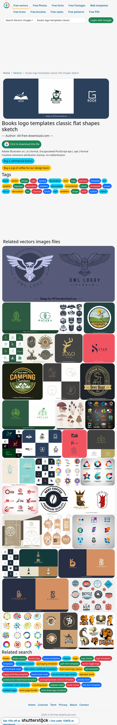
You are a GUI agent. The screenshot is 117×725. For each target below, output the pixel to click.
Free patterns (76, 12)
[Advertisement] (58, 48)
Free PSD (94, 12)
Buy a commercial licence (18, 161)
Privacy (63, 704)
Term (53, 704)
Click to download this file (21, 144)
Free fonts (58, 5)
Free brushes (38, 12)
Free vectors (20, 5)
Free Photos (40, 5)
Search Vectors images (18, 20)
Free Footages (77, 5)
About (73, 704)
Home (6, 73)
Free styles (57, 12)
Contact (84, 704)
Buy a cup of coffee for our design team (26, 168)
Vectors (17, 73)
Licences (43, 704)
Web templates (99, 5)
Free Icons (19, 12)
